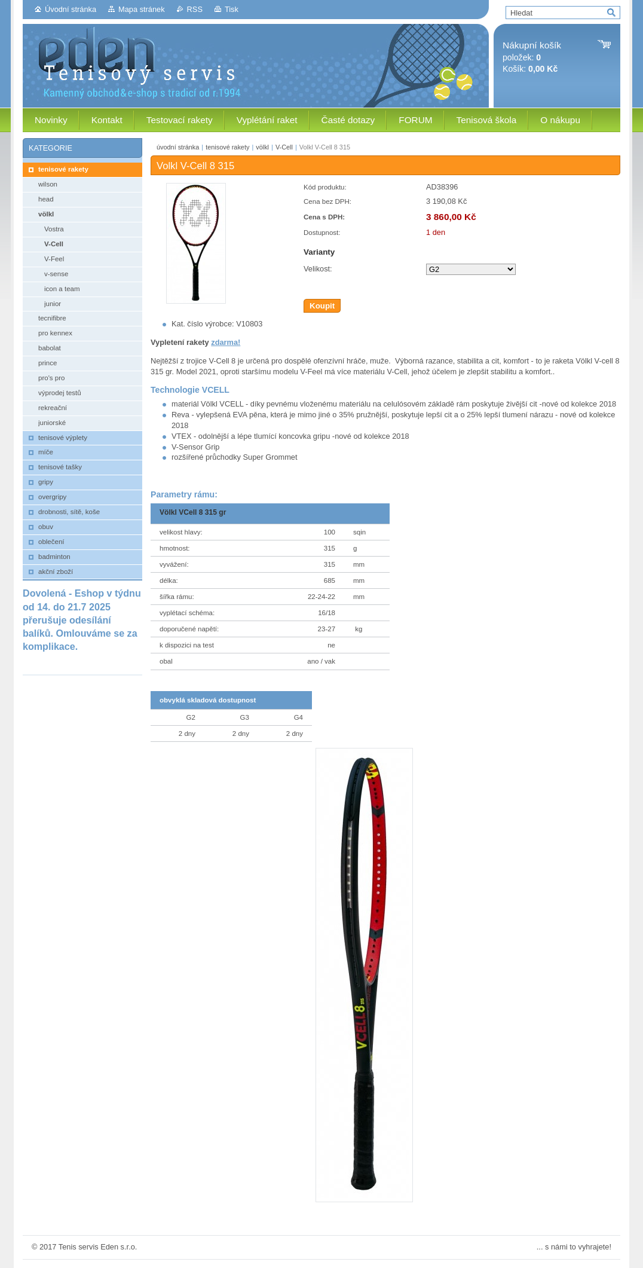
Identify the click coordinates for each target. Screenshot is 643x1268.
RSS (195, 9)
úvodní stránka (178, 147)
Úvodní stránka (70, 9)
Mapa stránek (141, 9)
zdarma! (225, 342)
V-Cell (284, 147)
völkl (262, 147)
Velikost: (318, 268)
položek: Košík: (532, 57)
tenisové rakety (227, 147)
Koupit (322, 305)
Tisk (231, 9)
